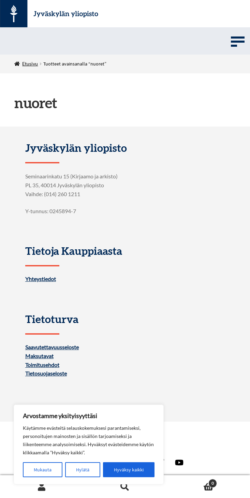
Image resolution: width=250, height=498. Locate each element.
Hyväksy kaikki (129, 470)
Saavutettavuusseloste (52, 347)
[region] (89, 444)
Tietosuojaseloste (46, 373)
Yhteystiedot (40, 279)
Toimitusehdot (42, 365)
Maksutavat (39, 356)
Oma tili (41, 486)
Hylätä (82, 470)
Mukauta (43, 470)
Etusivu (30, 64)
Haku (124, 486)
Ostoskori (192, 481)
